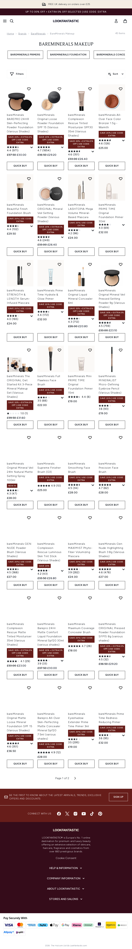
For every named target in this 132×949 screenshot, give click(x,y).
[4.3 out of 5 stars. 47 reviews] (18, 492)
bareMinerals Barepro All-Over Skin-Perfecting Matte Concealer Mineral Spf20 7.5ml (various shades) (48, 726)
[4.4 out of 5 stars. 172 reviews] (48, 313)
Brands (22, 33)
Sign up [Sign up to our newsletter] (118, 796)
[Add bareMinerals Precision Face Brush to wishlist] (121, 437)
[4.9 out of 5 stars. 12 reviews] (49, 752)
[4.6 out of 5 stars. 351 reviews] (79, 153)
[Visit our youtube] (84, 814)
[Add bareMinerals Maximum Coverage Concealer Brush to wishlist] (90, 598)
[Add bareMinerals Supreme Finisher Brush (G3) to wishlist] (59, 437)
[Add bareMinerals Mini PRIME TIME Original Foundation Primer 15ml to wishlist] (90, 350)
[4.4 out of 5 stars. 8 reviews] (79, 397)
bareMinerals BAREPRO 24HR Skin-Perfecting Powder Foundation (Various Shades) (20, 123)
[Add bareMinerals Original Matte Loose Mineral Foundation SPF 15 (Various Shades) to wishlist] (29, 688)
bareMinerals (38, 33)
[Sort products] (116, 74)
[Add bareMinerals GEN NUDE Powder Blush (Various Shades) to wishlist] (29, 518)
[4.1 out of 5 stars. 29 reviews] (18, 661)
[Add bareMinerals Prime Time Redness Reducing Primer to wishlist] (121, 688)
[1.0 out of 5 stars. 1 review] (17, 413)
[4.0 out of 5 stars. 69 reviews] (110, 226)
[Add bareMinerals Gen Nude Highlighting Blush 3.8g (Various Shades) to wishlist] (121, 518)
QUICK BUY (20, 165)
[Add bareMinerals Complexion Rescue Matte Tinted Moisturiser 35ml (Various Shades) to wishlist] (29, 598)
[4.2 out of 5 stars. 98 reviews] (79, 232)
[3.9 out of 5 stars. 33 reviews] (48, 662)
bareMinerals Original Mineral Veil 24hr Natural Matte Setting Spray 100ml (20, 472)
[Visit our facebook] (59, 814)
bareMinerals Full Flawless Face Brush (48, 380)
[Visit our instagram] (75, 814)
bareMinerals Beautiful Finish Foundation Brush (19, 209)
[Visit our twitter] (67, 814)
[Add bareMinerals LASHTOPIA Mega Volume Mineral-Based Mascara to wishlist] (90, 179)
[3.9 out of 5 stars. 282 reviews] (79, 571)
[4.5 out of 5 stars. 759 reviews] (110, 324)
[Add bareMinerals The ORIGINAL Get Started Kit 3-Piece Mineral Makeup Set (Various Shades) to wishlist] (29, 350)
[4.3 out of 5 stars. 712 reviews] (79, 320)
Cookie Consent (66, 858)
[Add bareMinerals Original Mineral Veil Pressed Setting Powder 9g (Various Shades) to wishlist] (121, 264)
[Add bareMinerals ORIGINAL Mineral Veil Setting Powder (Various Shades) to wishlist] (59, 179)
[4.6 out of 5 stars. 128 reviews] (110, 142)
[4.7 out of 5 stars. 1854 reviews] (48, 149)
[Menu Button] (5, 21)
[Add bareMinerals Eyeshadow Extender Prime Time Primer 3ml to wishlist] (90, 688)
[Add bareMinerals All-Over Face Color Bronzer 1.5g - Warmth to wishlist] (121, 89)
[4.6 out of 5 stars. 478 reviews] (110, 571)
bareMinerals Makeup (66, 44)
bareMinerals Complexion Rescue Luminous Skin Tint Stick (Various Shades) (49, 552)
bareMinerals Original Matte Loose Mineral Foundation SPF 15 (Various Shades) (19, 722)
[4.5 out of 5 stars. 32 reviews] (110, 658)
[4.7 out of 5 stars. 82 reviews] (110, 487)
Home (10, 33)
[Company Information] (66, 878)
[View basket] (125, 21)
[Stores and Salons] (66, 899)
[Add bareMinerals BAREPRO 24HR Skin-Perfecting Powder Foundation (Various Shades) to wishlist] (29, 89)
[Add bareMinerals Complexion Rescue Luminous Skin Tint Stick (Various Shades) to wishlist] (59, 518)
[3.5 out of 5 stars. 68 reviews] (48, 399)
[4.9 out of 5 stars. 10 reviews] (49, 486)
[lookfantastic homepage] (66, 21)
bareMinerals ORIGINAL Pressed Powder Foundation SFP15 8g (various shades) (112, 632)
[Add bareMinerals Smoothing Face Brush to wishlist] (90, 437)
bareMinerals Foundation (68, 54)
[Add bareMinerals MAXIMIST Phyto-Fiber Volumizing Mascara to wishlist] (90, 518)
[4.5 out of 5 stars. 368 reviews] (18, 571)
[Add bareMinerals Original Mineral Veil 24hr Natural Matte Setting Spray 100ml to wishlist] (29, 437)
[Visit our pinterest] (100, 814)
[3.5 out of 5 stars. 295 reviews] (79, 741)
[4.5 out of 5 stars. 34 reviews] (79, 487)
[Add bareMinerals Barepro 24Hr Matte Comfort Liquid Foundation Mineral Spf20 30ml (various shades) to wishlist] (59, 598)
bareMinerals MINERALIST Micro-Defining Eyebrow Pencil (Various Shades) (110, 384)
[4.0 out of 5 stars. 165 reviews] (18, 318)
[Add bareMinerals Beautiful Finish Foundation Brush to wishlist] (29, 179)
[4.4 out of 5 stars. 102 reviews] (18, 228)
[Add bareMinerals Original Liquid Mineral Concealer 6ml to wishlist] (90, 264)
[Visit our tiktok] (92, 814)
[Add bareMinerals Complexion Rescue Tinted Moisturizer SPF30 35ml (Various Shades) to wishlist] (90, 89)
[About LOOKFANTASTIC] (66, 888)
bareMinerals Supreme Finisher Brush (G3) (49, 467)
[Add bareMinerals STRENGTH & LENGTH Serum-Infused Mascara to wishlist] (29, 264)
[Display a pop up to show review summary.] (31, 147)
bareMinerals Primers (25, 54)
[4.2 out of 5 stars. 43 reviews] (48, 572)
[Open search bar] (12, 21)
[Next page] (75, 778)
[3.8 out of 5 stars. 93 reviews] (110, 407)
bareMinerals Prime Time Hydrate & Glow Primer (50, 294)
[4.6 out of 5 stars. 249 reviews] (48, 239)
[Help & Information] (66, 868)
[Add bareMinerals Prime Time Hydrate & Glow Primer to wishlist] (59, 264)
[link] (116, 21)
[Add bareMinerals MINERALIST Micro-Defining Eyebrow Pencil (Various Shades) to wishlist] (121, 350)
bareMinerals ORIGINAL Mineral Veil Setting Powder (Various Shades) (50, 213)
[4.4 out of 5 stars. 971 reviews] (18, 149)
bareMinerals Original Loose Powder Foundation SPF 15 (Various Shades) (50, 123)
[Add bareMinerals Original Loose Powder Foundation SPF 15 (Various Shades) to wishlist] (59, 89)
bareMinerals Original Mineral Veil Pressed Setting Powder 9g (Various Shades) (112, 299)
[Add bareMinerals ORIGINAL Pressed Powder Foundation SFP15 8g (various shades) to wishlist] (121, 598)
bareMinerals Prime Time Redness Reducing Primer (111, 718)
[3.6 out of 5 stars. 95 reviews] (110, 737)
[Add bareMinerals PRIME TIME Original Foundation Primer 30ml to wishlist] (121, 179)
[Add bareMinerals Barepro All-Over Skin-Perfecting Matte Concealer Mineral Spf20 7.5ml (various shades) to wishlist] (59, 688)
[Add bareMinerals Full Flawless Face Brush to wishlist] (59, 350)
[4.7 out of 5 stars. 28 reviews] (80, 646)
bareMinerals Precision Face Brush (108, 467)
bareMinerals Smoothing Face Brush (79, 467)
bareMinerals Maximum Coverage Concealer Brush (81, 628)
